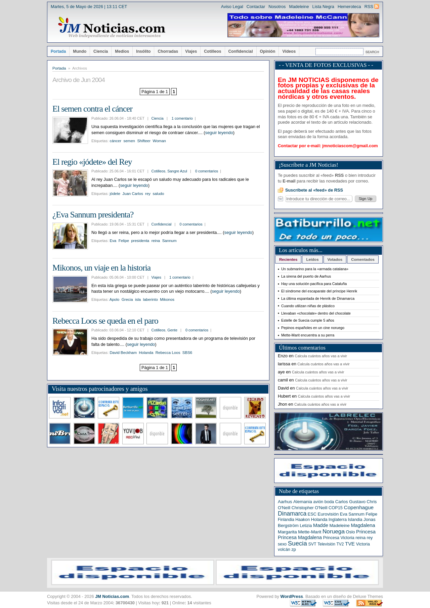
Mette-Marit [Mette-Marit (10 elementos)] (309, 531)
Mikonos (167, 299)
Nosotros (277, 6)
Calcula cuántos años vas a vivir (321, 356)
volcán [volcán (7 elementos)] (284, 549)
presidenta (140, 241)
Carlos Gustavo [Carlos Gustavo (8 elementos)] (350, 501)
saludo (158, 194)
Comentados (363, 259)
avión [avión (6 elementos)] (318, 501)
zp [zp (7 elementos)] (293, 549)
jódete (115, 194)
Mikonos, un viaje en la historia (101, 268)
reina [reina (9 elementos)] (360, 537)
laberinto (150, 299)
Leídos (312, 259)
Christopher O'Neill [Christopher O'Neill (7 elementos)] (310, 507)
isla (138, 299)
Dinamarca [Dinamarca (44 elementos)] (292, 513)
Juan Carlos (132, 194)
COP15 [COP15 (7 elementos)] (336, 507)
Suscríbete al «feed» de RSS (314, 190)
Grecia (127, 299)
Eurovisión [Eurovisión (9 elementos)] (328, 514)
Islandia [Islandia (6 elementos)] (355, 519)
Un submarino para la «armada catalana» (314, 269)
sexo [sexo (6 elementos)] (282, 544)
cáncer (115, 141)
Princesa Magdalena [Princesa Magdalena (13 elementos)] (300, 537)
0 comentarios (206, 171)
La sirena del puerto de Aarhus (306, 276)
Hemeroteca (349, 6)
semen (129, 141)
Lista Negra (323, 6)
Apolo (114, 299)
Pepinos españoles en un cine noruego (312, 328)
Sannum (169, 241)
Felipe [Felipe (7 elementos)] (371, 514)
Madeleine (299, 6)
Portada (58, 51)
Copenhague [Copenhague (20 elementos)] (359, 507)
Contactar (256, 6)
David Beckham (123, 353)
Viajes (191, 51)
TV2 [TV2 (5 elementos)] (340, 544)
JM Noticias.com (112, 596)
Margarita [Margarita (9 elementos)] (287, 531)
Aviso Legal (232, 6)
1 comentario (182, 118)
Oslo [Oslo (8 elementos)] (350, 531)
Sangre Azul (177, 171)
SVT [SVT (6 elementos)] (312, 544)
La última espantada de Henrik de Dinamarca (317, 298)
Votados (335, 259)
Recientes (288, 259)
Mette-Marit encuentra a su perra (307, 335)
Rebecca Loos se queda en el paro (105, 321)
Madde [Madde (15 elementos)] (320, 525)
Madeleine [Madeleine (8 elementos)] (339, 525)
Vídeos (289, 51)
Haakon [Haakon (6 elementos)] (302, 519)
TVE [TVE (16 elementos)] (350, 543)
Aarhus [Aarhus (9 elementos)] (285, 501)
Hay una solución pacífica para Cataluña (314, 284)
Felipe (124, 241)
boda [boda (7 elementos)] (329, 501)
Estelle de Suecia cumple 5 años (307, 320)
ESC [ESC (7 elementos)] (312, 514)
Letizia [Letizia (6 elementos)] (306, 525)
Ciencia (100, 51)
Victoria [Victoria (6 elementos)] (363, 544)
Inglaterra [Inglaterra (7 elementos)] (338, 519)
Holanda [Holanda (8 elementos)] (319, 519)
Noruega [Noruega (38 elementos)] (333, 531)
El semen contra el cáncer (92, 109)
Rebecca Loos (168, 353)
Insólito (143, 51)
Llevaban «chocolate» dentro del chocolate (316, 313)
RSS (368, 6)
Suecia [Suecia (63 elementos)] (297, 543)
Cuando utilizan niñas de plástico (308, 306)
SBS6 (187, 353)
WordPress (292, 596)
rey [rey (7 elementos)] (370, 537)
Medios (122, 51)
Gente (172, 330)
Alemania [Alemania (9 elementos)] (302, 501)
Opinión (267, 51)
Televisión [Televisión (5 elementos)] (326, 544)
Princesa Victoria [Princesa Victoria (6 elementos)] (338, 537)
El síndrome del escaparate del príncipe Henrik (319, 291)
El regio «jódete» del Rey (92, 162)
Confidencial (240, 51)
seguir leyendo (219, 132)
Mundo (79, 51)
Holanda (146, 353)
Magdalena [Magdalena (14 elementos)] (363, 525)
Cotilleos (212, 51)
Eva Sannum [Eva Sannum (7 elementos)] (352, 514)
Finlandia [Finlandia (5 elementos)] (286, 519)
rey (147, 194)
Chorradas (168, 51)
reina (156, 241)
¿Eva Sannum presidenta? (92, 214)
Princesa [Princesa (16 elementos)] (366, 531)
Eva (113, 241)
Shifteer (143, 141)
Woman (159, 141)
